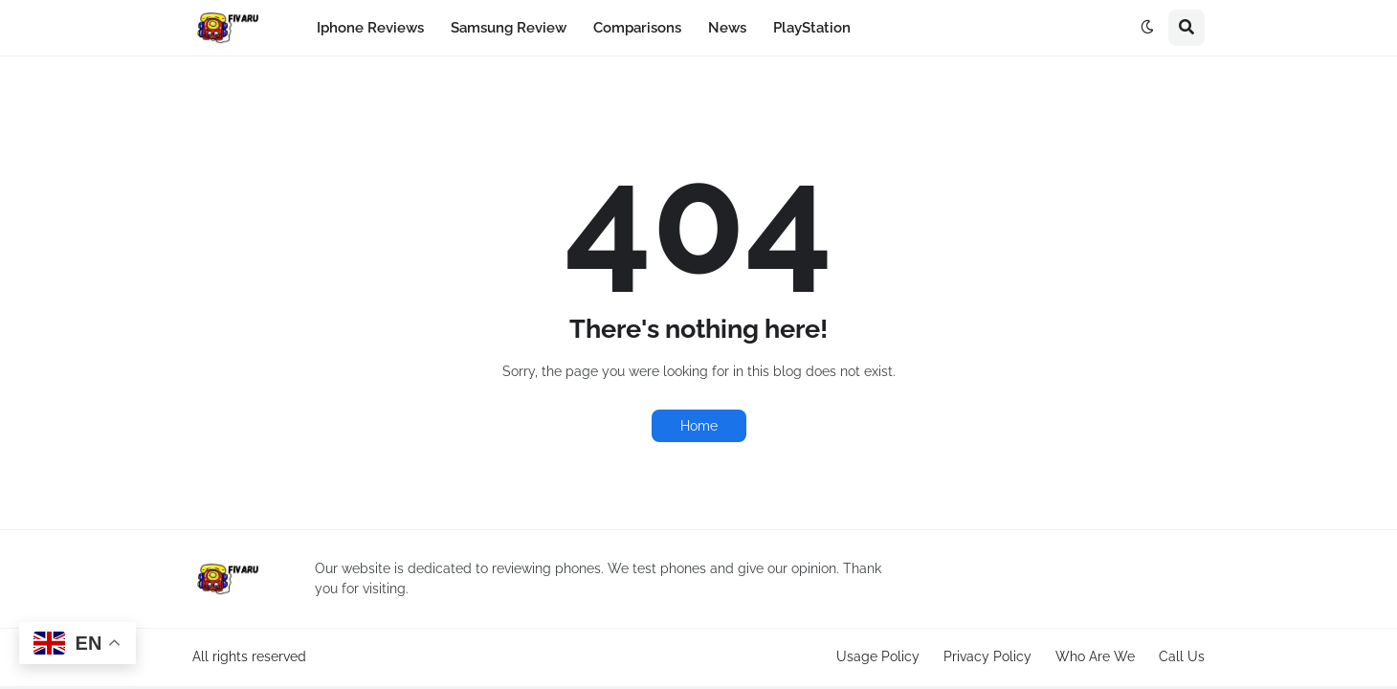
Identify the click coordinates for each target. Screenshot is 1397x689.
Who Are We (1095, 656)
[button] (1147, 28)
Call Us (1182, 656)
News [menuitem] (727, 27)
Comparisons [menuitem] (637, 27)
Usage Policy (878, 656)
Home (699, 425)
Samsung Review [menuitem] (508, 27)
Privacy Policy (987, 656)
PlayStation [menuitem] (812, 27)
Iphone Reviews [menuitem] (370, 27)
